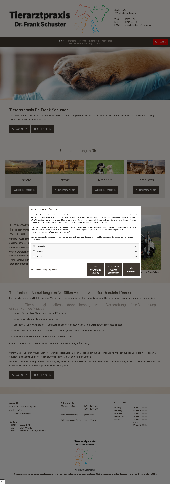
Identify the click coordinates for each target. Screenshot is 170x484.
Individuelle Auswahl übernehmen (102, 270)
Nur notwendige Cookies (77, 270)
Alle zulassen (127, 269)
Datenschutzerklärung (38, 270)
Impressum (53, 270)
